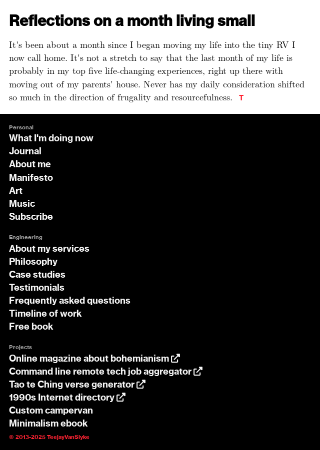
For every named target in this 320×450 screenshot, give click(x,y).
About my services (49, 249)
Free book (31, 327)
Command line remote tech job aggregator (105, 372)
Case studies (37, 275)
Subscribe (31, 217)
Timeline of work (45, 314)
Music (22, 204)
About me (30, 164)
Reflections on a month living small (132, 21)
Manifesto (31, 178)
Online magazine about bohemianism (94, 359)
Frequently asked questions (69, 301)
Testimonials (36, 288)
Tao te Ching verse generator (77, 385)
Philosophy (33, 262)
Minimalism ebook (48, 424)
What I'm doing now (51, 138)
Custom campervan (51, 411)
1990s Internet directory (67, 398)
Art (15, 191)
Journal (25, 151)
